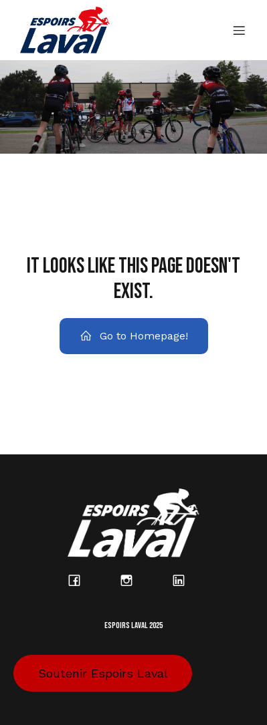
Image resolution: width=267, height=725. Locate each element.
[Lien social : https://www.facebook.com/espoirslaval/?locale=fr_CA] (82, 580)
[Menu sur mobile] (239, 30)
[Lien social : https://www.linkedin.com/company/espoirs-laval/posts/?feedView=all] (186, 580)
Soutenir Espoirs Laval (103, 673)
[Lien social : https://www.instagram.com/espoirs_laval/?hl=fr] (134, 580)
